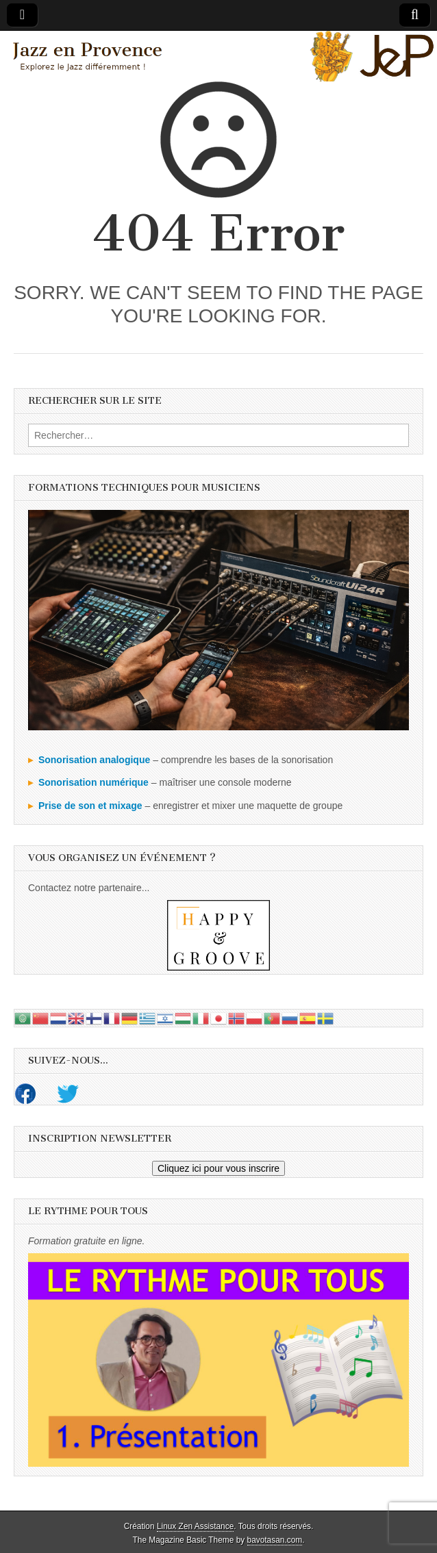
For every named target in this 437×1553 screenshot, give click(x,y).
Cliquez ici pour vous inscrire (218, 1168)
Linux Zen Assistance (195, 1526)
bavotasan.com (275, 1540)
